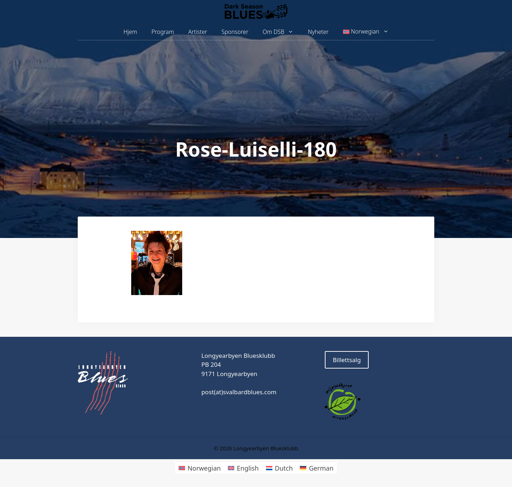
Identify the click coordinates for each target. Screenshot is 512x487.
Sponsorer (234, 32)
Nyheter (318, 32)
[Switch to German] (316, 467)
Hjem (130, 32)
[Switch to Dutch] (279, 467)
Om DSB (282, 32)
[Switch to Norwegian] (199, 467)
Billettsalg (347, 360)
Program (163, 32)
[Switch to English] (243, 467)
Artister (197, 32)
